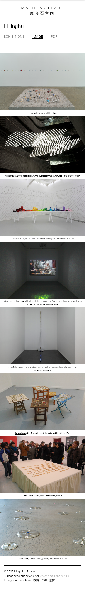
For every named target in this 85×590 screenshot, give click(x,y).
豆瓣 (44, 580)
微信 (52, 580)
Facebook (25, 580)
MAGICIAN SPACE (42, 8)
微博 (36, 580)
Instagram (10, 580)
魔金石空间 (42, 13)
